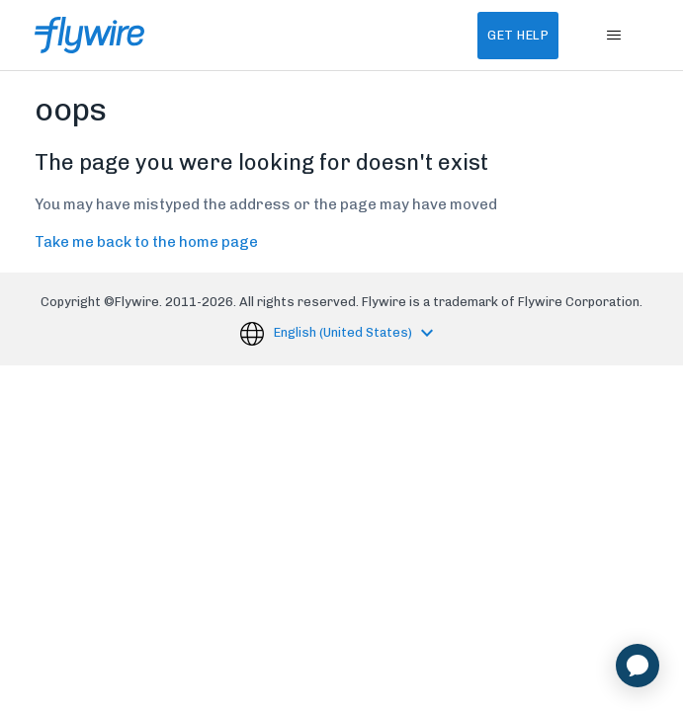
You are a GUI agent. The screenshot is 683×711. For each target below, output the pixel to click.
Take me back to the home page (146, 242)
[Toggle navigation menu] (613, 35)
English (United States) (344, 332)
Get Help (518, 35)
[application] (637, 665)
